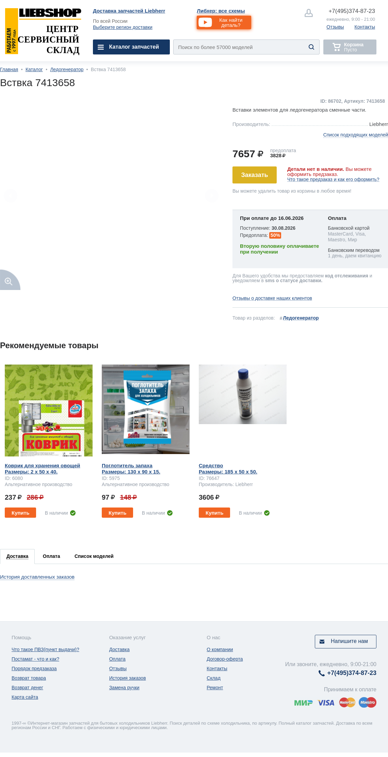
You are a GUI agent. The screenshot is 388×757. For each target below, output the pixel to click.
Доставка (119, 649)
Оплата (117, 659)
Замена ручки (124, 687)
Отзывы (335, 27)
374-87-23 (351, 11)
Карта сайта (25, 697)
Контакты (365, 27)
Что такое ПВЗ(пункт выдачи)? (45, 649)
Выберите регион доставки (122, 27)
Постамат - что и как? (35, 659)
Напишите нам (349, 641)
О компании (220, 649)
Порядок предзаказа (34, 668)
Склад (214, 678)
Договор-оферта (225, 659)
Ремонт (215, 687)
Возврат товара (29, 678)
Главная (9, 69)
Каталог (34, 69)
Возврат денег (27, 687)
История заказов (127, 678)
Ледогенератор (66, 69)
